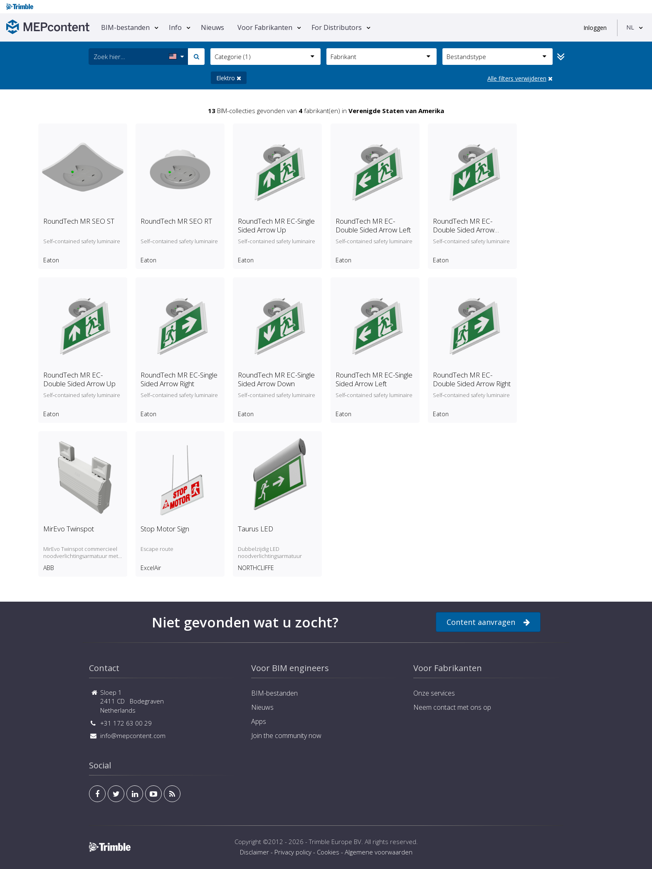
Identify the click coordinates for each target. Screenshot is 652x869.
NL (630, 27)
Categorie (264, 56)
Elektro (228, 78)
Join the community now (286, 735)
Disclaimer (254, 852)
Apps (258, 721)
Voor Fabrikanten (264, 27)
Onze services (434, 693)
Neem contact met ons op (452, 707)
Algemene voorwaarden (378, 852)
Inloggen (595, 28)
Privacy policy (292, 852)
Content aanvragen (488, 622)
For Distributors (336, 27)
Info (175, 27)
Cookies (328, 852)
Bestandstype (496, 56)
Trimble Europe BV (335, 841)
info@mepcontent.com (132, 735)
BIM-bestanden (125, 27)
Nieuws (212, 27)
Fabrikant (380, 56)
